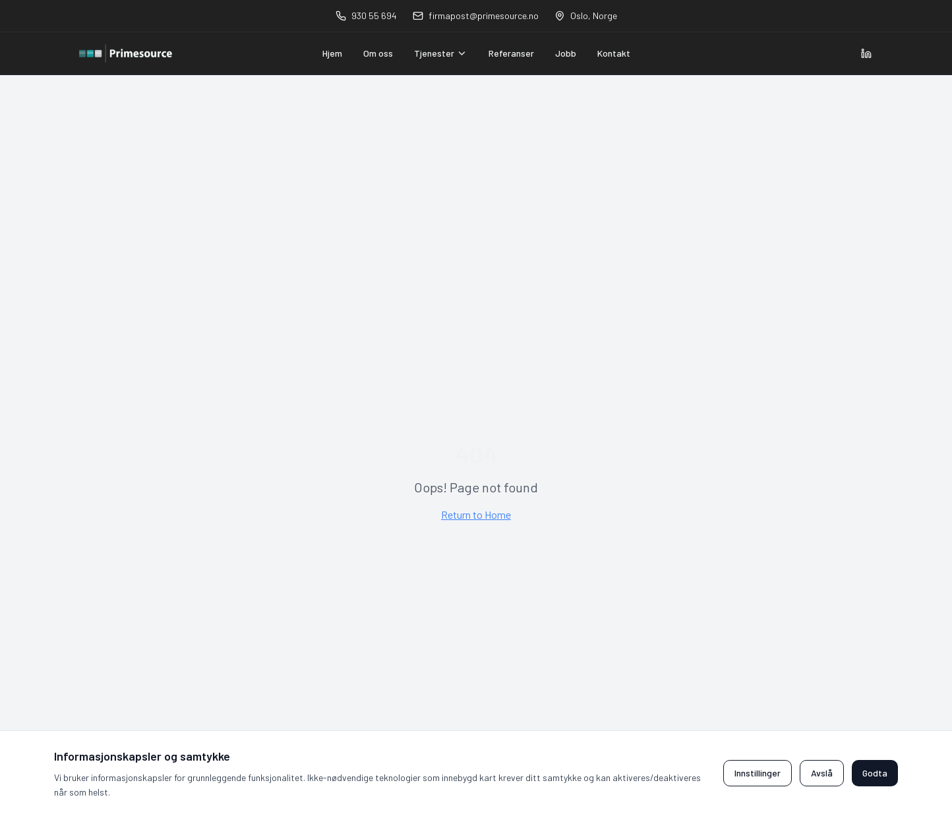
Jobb (565, 53)
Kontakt (613, 53)
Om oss (378, 53)
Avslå (822, 772)
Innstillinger (757, 772)
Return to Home (476, 514)
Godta (874, 772)
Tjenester (440, 53)
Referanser (511, 53)
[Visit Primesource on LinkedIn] (866, 53)
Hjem (332, 53)
